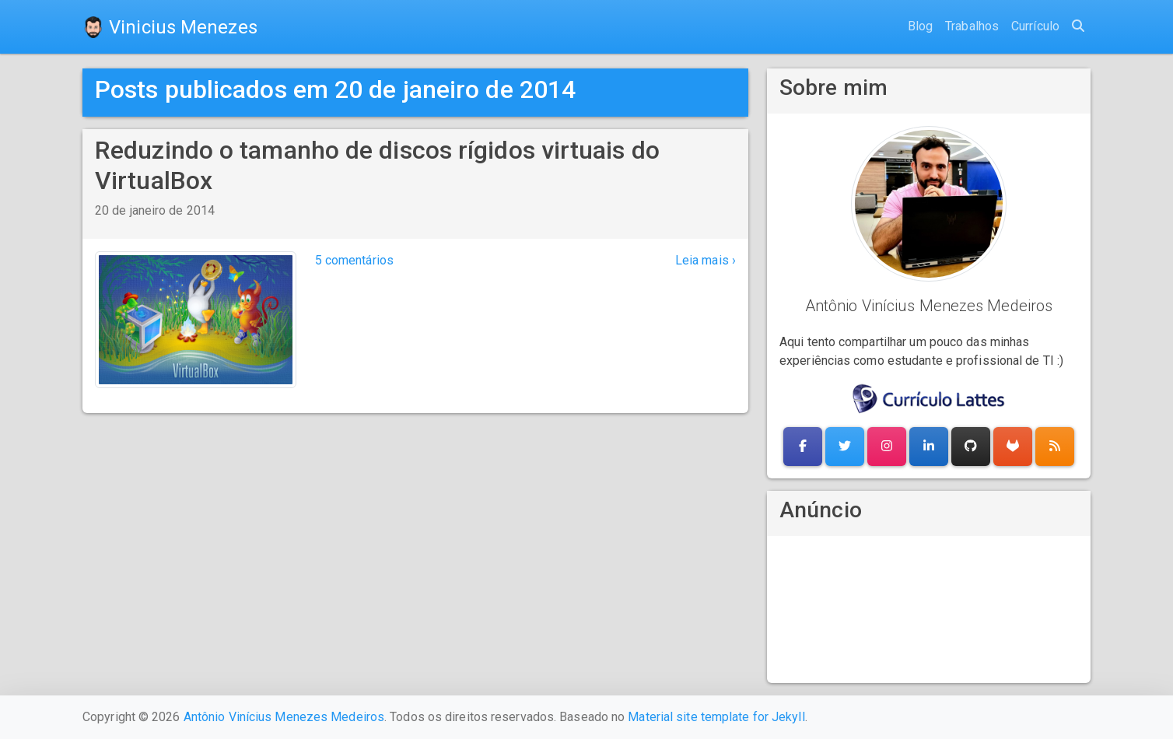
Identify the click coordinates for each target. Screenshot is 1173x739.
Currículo (1035, 26)
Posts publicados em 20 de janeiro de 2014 (335, 89)
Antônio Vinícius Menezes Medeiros (284, 716)
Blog (920, 26)
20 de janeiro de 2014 (155, 210)
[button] (802, 446)
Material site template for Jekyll (716, 716)
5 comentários (354, 260)
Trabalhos (972, 26)
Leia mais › (705, 260)
